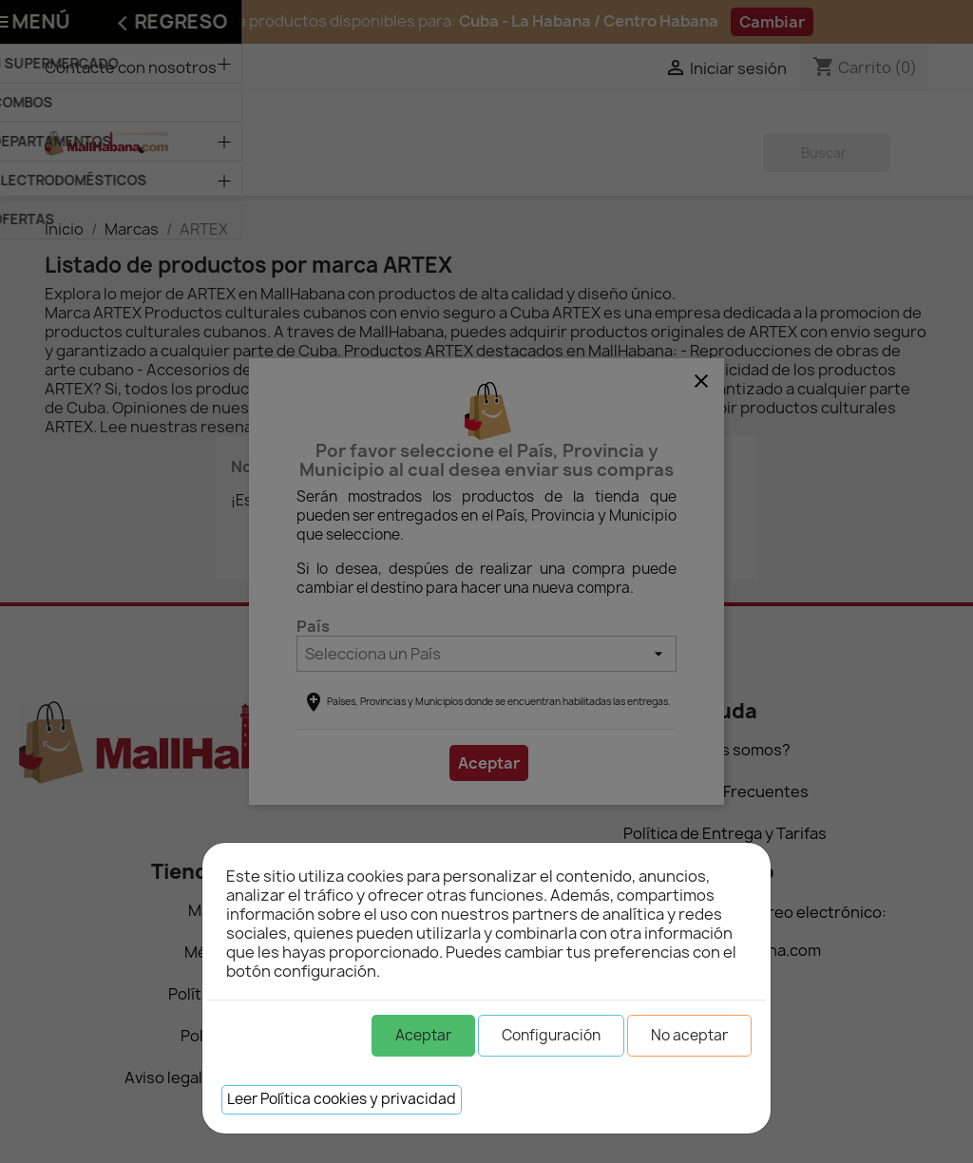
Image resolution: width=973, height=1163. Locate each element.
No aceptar (689, 1035)
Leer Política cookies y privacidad (341, 1099)
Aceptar (423, 1035)
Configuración (551, 1035)
